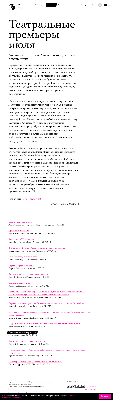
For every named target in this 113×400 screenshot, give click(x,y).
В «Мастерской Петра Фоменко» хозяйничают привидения (36, 248)
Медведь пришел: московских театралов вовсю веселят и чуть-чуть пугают (44, 324)
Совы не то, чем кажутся (20, 222)
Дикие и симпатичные (19, 283)
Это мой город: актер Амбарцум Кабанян (28, 274)
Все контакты (12, 389)
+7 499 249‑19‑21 (26, 384)
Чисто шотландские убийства (22, 257)
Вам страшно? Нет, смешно (21, 239)
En (109, 5)
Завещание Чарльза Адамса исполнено (27, 341)
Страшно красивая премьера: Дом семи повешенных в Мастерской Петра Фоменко (48, 303)
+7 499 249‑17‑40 (14, 384)
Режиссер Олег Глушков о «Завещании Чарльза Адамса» (35, 361)
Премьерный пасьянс (18, 230)
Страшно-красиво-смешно (21, 265)
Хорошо (104, 396)
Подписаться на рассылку (86, 387)
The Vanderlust (32, 199)
